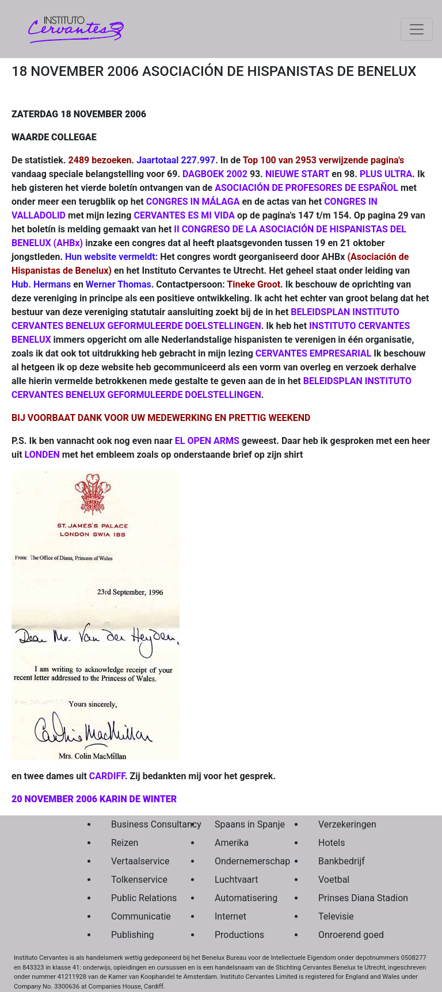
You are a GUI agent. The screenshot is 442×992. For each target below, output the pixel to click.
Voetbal (333, 879)
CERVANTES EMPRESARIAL (314, 353)
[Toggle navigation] (417, 29)
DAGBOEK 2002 (214, 173)
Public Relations (136, 898)
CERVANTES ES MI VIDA (184, 215)
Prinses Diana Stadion (343, 898)
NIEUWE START (297, 173)
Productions (239, 934)
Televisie (336, 916)
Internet (230, 916)
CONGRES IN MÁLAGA (193, 201)
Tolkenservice (136, 879)
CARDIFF (107, 776)
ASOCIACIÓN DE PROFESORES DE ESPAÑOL (306, 187)
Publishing (132, 934)
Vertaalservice (136, 861)
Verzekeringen (343, 824)
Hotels (331, 842)
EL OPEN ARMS (207, 440)
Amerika (232, 842)
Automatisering (239, 898)
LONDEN (42, 454)
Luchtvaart (236, 879)
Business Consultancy (136, 824)
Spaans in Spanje (239, 824)
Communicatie (136, 916)
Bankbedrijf (341, 861)
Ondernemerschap (239, 861)
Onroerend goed (343, 934)
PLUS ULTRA (386, 173)
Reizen (124, 842)
